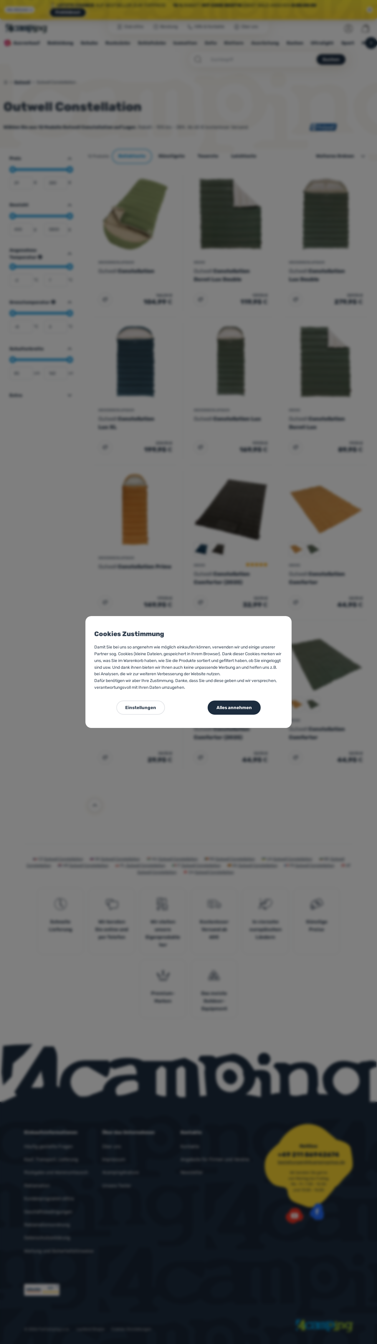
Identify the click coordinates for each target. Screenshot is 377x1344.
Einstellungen (140, 707)
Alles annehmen (234, 707)
